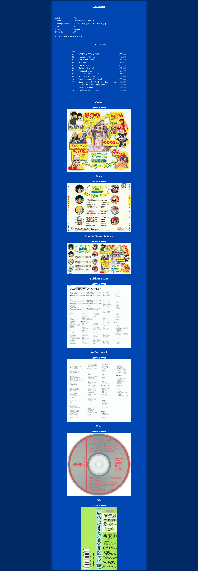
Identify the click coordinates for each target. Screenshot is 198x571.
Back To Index (99, 7)
